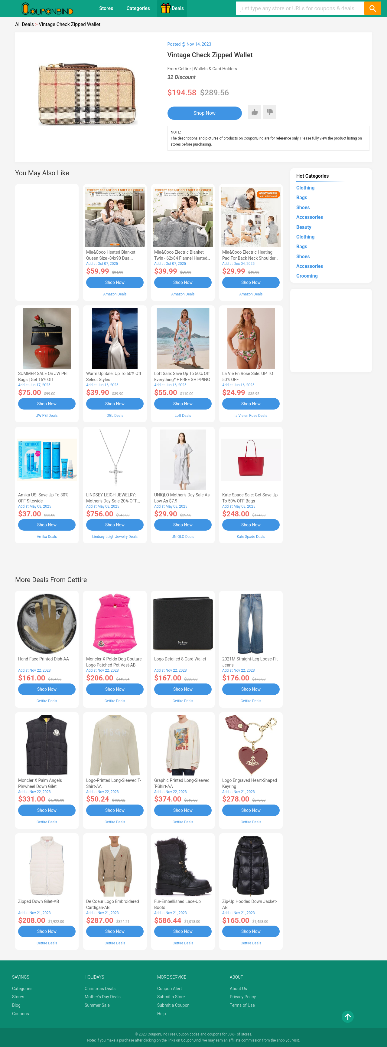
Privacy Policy (243, 996)
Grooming (307, 276)
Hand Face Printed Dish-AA (43, 659)
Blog (16, 1005)
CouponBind (191, 1040)
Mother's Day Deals (103, 996)
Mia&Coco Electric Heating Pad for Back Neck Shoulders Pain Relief (250, 258)
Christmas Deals (100, 988)
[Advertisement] (47, 241)
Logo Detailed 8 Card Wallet (180, 659)
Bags (301, 197)
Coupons (20, 1013)
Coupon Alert (169, 988)
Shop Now (205, 113)
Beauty (303, 227)
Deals (172, 8)
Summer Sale (97, 1005)
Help (161, 1013)
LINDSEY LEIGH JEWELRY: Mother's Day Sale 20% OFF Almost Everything (111, 500)
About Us (238, 988)
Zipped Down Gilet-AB (38, 901)
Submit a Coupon (173, 1005)
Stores (106, 8)
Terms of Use (242, 1005)
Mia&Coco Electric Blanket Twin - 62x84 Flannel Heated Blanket (180, 258)
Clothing (305, 188)
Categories (138, 8)
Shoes (303, 207)
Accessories (309, 217)
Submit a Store (171, 996)
